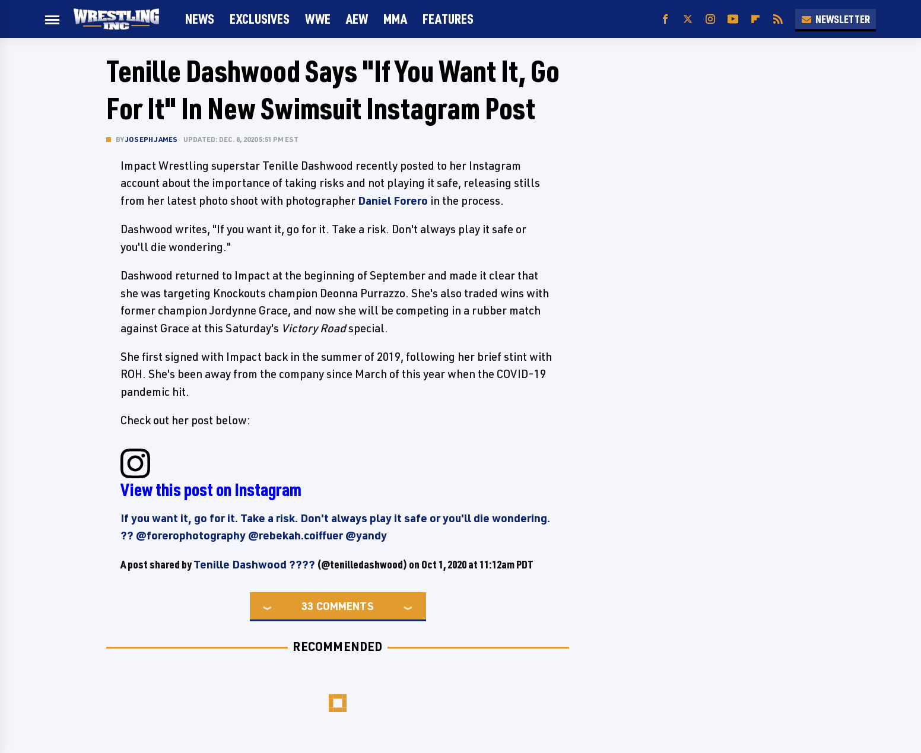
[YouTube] (733, 19)
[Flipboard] (755, 19)
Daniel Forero (393, 200)
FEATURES (448, 19)
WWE (318, 19)
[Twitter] (687, 19)
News (199, 19)
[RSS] (778, 19)
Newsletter (835, 19)
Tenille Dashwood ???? (254, 564)
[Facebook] (665, 19)
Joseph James (151, 139)
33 (307, 605)
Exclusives (260, 19)
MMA (395, 19)
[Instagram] (710, 19)
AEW (357, 19)
